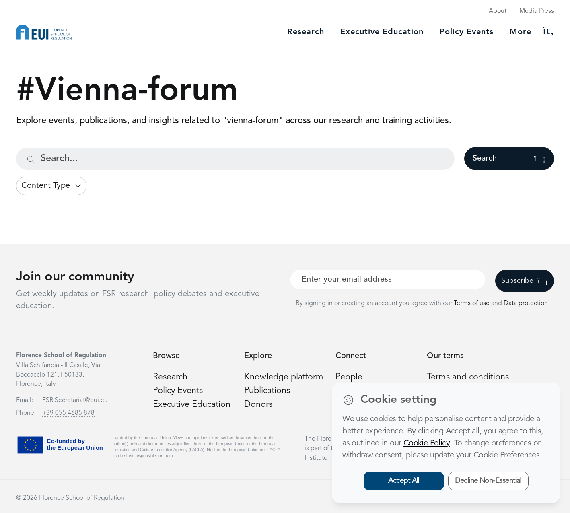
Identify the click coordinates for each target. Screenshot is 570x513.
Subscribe (524, 280)
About (497, 11)
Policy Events (467, 32)
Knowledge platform (284, 377)
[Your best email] (388, 280)
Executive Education (192, 403)
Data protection (526, 303)
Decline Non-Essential (488, 480)
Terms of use (472, 303)
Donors (258, 403)
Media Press (536, 11)
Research (305, 32)
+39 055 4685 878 (68, 413)
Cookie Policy (426, 443)
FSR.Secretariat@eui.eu (75, 400)
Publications (267, 390)
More (520, 32)
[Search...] (235, 159)
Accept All (403, 480)
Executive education (382, 32)
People (349, 377)
